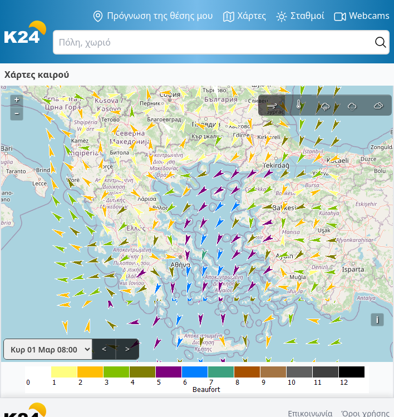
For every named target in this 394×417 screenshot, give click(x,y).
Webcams (361, 16)
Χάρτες (244, 16)
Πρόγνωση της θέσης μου (152, 16)
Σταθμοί (299, 16)
